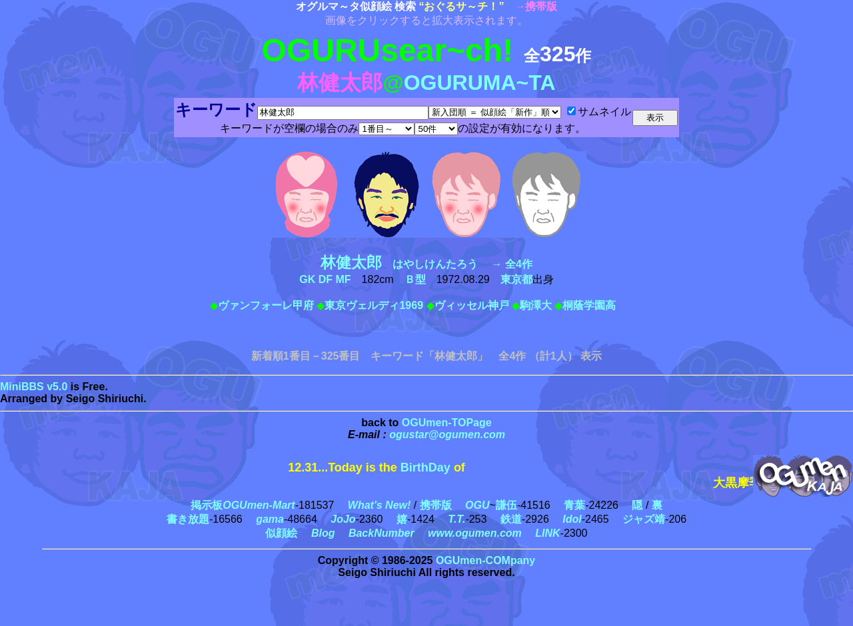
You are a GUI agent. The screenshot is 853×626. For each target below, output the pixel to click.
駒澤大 (536, 305)
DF (326, 279)
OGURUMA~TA (480, 83)
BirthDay (425, 467)
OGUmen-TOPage (447, 422)
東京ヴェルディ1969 (374, 305)
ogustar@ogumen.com (447, 434)
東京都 (516, 279)
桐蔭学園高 (589, 305)
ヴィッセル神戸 (471, 305)
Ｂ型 (415, 279)
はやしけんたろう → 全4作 (426, 264)
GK (307, 279)
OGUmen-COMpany (485, 560)
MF (343, 279)
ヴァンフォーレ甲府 (266, 305)
